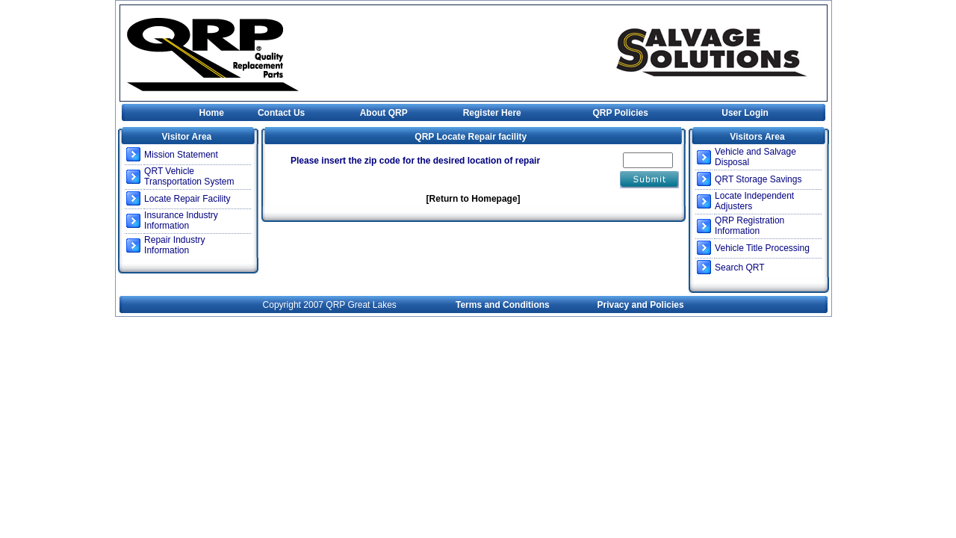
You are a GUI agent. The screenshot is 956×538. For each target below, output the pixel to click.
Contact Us (281, 113)
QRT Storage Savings (758, 179)
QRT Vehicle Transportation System (189, 176)
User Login (745, 113)
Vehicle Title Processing (762, 248)
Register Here (492, 113)
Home (211, 113)
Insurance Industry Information (181, 220)
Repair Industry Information (174, 245)
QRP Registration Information (749, 225)
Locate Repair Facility (187, 199)
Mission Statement (181, 154)
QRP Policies (620, 113)
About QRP (384, 113)
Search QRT (739, 267)
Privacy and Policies (641, 305)
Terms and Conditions (503, 305)
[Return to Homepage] (473, 199)
